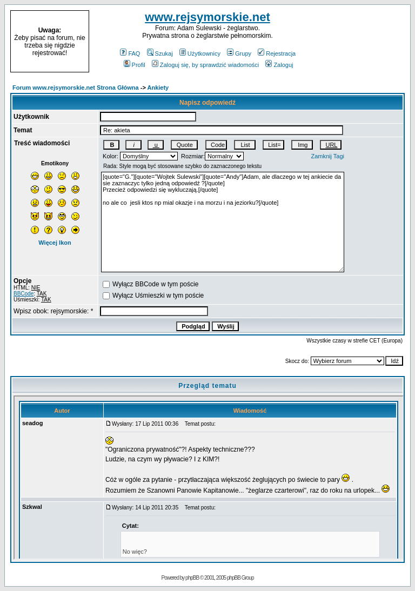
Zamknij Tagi (328, 156)
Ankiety (158, 87)
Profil (134, 65)
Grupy (239, 53)
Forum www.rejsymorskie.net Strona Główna (75, 87)
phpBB (192, 578)
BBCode (24, 294)
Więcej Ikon (54, 242)
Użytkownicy (199, 53)
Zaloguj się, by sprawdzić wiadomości (205, 65)
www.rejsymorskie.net (207, 17)
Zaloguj (279, 65)
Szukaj (160, 53)
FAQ (130, 53)
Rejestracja (277, 53)
